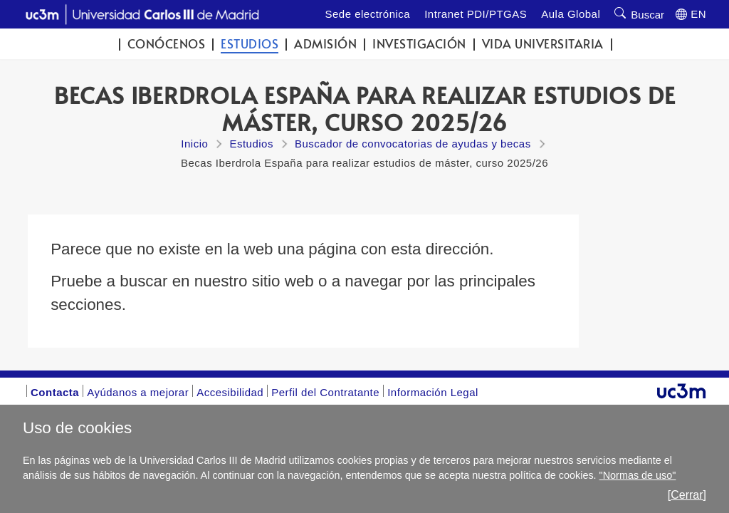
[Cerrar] (687, 495)
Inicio (194, 144)
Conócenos (166, 44)
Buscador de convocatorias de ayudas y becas (413, 144)
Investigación (419, 44)
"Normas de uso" (637, 475)
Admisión (325, 44)
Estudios (249, 44)
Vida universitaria (543, 44)
